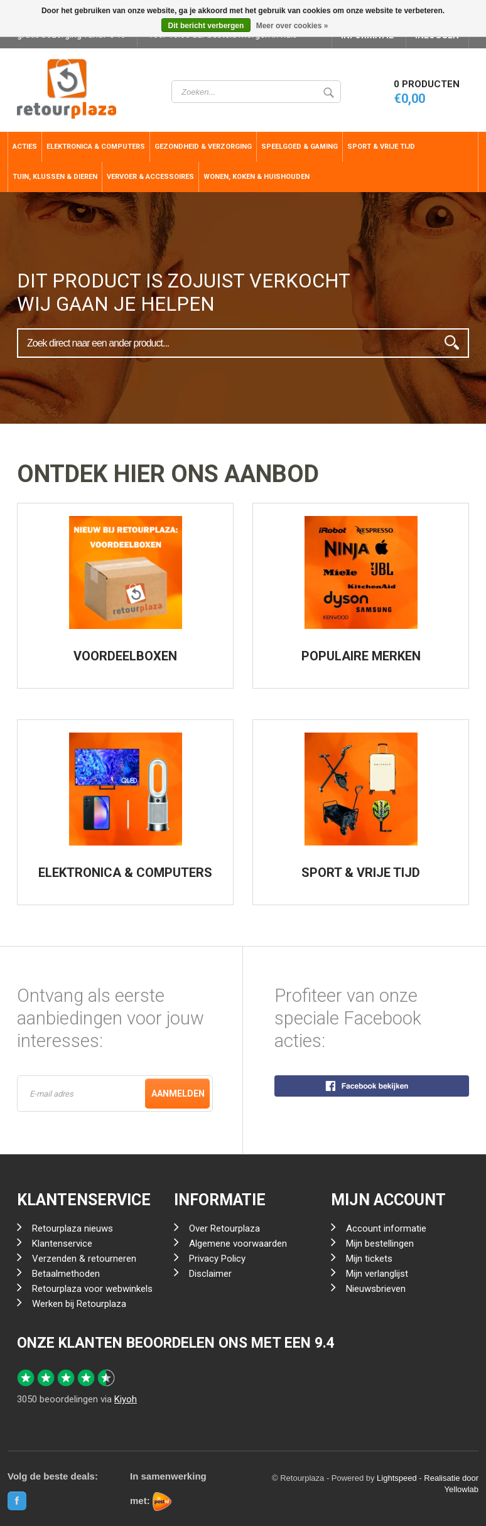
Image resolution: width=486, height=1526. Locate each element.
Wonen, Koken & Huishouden (256, 177)
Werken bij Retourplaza (79, 1303)
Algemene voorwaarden (238, 1243)
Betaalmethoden (66, 1273)
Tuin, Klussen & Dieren (55, 177)
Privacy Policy (217, 1258)
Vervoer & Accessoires (150, 177)
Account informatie (386, 1228)
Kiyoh (125, 1399)
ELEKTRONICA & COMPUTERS (125, 872)
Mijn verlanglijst (377, 1273)
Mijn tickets (369, 1258)
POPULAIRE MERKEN (361, 656)
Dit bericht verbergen (206, 25)
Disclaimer (210, 1273)
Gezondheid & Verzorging (203, 146)
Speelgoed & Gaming (299, 146)
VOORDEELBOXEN (125, 656)
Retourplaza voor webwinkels (92, 1288)
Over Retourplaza (224, 1228)
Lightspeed (397, 1478)
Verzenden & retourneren (84, 1258)
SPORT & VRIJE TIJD (360, 872)
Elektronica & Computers (95, 146)
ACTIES (25, 146)
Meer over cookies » (292, 25)
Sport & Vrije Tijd (381, 146)
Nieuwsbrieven (376, 1288)
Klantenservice (62, 1243)
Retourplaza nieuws (72, 1228)
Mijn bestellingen (380, 1243)
